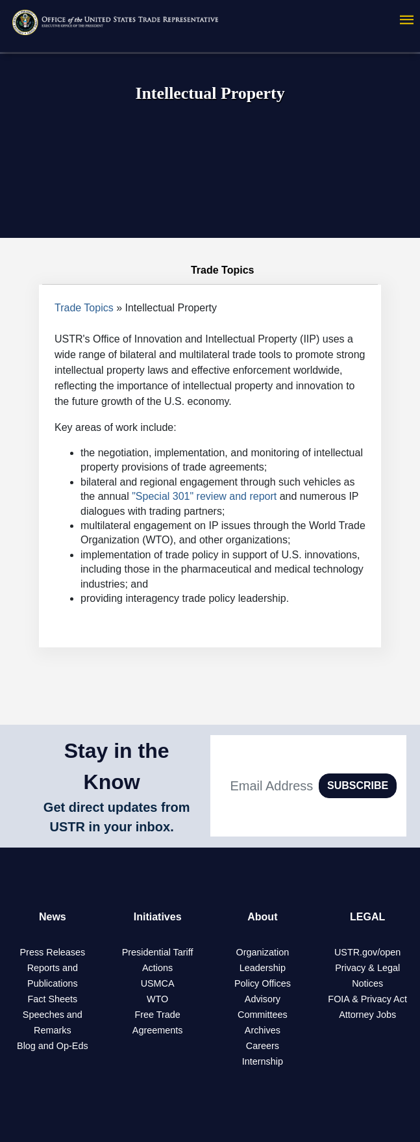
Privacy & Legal (367, 968)
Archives (262, 1030)
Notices (367, 983)
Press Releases (52, 952)
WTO (157, 999)
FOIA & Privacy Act (367, 999)
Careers (262, 1046)
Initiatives (158, 916)
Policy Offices (262, 983)
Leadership (263, 968)
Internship (262, 1061)
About (262, 916)
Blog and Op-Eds (52, 1046)
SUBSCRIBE (357, 785)
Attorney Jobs (367, 1014)
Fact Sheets (52, 999)
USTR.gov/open (367, 952)
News (52, 916)
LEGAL (367, 916)
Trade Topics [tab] (210, 270)
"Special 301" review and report (204, 496)
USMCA (158, 983)
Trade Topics (84, 307)
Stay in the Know (116, 766)
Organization (263, 952)
